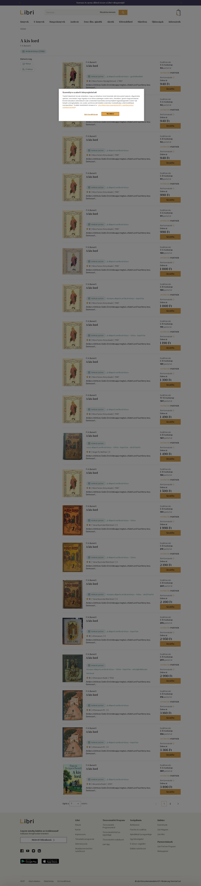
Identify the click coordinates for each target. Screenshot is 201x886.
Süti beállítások (91, 114)
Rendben (110, 114)
